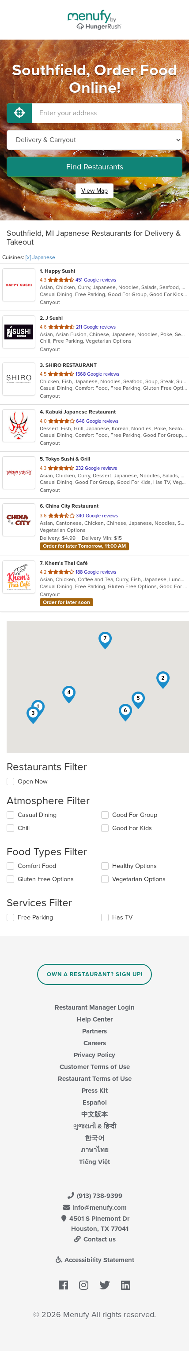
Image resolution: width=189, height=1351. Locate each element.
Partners (94, 1031)
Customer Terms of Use (95, 1067)
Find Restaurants (94, 167)
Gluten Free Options (46, 879)
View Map (94, 190)
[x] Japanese (40, 257)
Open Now (33, 781)
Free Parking (35, 917)
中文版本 (94, 1114)
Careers (94, 1043)
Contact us (94, 1239)
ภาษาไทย (95, 1150)
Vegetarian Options (139, 879)
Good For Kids (132, 828)
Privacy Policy (94, 1055)
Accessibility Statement (95, 1260)
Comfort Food (37, 866)
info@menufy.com (94, 1208)
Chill (24, 828)
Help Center (95, 1019)
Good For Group (134, 815)
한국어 (95, 1138)
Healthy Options (134, 866)
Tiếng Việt (94, 1162)
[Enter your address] (107, 113)
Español (95, 1102)
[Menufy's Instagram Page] (83, 1286)
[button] (163, 680)
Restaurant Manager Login (95, 1007)
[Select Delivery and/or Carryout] (94, 140)
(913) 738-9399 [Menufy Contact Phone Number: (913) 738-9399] (94, 1196)
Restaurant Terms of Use (95, 1079)
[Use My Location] (19, 113)
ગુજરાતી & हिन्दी (94, 1126)
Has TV (122, 917)
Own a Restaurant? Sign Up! (95, 974)
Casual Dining (37, 815)
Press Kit (95, 1091)
